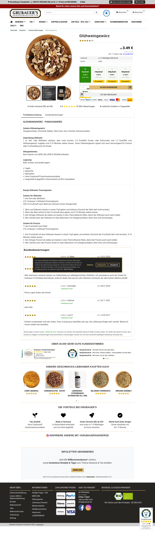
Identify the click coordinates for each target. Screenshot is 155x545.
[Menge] (83, 87)
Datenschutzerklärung (18, 511)
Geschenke (136, 22)
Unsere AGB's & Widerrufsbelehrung (17, 516)
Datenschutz (90, 495)
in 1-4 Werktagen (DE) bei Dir (108, 58)
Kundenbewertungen (54, 115)
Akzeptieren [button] (114, 265)
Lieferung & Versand (39, 521)
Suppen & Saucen (59, 22)
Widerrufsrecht (15, 524)
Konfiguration (101, 265)
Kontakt (13, 520)
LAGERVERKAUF (38, 534)
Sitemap (13, 537)
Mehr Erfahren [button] (68, 269)
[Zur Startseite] (10, 21)
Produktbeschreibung (32, 115)
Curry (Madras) (31, 391)
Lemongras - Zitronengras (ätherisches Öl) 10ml (77, 393)
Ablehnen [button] (90, 265)
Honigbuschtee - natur (54, 391)
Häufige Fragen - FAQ (40, 511)
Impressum (36, 531)
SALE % (13, 26)
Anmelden (140, 2)
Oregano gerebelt (124, 391)
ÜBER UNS (36, 515)
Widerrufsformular (17, 530)
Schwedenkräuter (119, 22)
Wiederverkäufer (38, 525)
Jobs (12, 527)
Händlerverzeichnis (39, 528)
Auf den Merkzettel (98, 95)
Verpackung (14, 533)
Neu (22, 26)
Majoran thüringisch (100, 391)
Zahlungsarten (37, 518)
